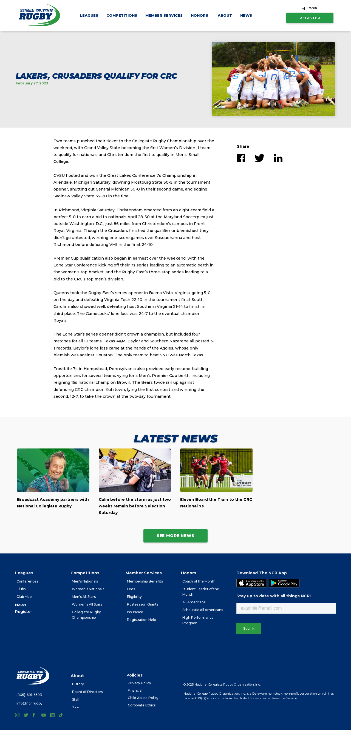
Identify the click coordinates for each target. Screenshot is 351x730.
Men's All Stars (84, 597)
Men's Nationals (85, 581)
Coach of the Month (199, 581)
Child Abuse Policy (143, 698)
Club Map (24, 597)
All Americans (193, 602)
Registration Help (141, 620)
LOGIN (312, 8)
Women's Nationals (88, 589)
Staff (76, 699)
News (246, 15)
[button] (89, 15)
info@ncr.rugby (29, 703)
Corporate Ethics (141, 705)
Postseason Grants (142, 604)
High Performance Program (198, 620)
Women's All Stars (87, 604)
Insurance (135, 612)
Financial (135, 690)
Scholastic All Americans (202, 610)
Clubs (21, 589)
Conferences (27, 581)
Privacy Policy (139, 683)
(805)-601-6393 (29, 695)
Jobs (75, 707)
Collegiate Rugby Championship (86, 615)
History (78, 684)
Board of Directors (87, 692)
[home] (39, 15)
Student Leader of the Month (200, 592)
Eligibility (134, 597)
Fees (131, 589)
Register (309, 18)
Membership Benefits (145, 581)
